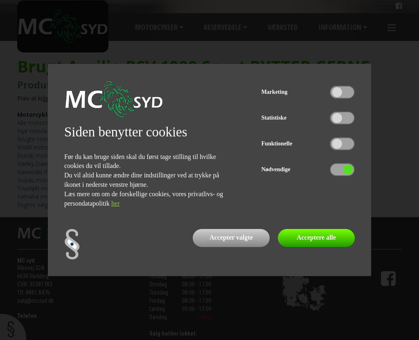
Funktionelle (276, 144)
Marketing (274, 92)
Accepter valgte (231, 237)
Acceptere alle (316, 237)
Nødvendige (276, 169)
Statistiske (273, 118)
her (115, 203)
